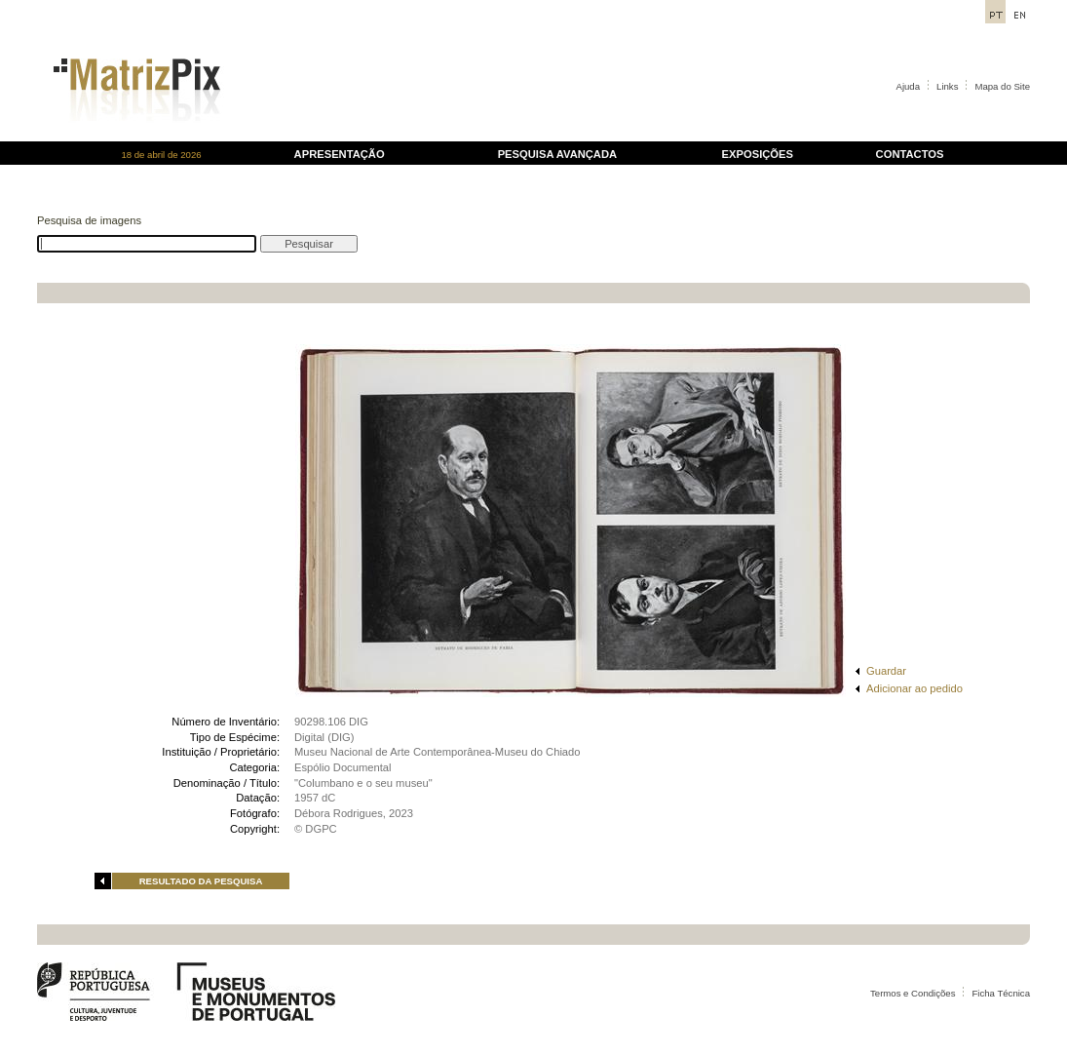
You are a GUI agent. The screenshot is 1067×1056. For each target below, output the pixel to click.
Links (947, 86)
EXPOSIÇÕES (757, 154)
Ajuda (908, 86)
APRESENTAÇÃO (339, 154)
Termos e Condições (912, 993)
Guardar (886, 671)
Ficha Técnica (1001, 993)
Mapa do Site (1002, 86)
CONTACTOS (910, 154)
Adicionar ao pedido (914, 688)
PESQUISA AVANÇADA (557, 154)
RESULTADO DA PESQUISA (201, 881)
